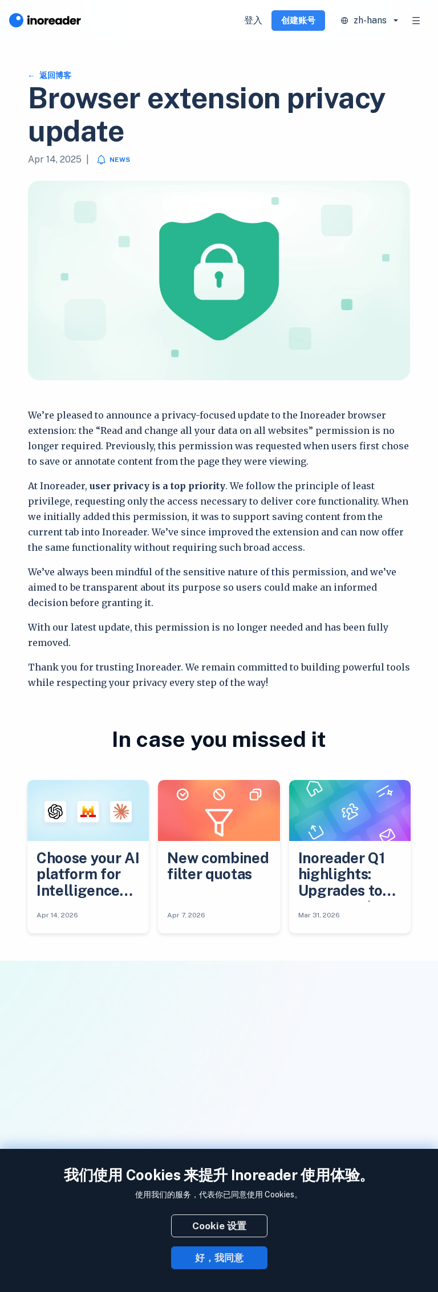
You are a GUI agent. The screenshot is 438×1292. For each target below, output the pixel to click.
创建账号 (298, 20)
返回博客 (54, 75)
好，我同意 (219, 1257)
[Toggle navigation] (416, 21)
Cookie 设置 (219, 1226)
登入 (253, 20)
